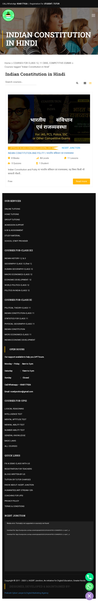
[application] (49, 546)
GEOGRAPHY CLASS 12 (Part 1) (18, 264)
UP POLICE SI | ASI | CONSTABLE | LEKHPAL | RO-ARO (33, 148)
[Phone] (89, 577)
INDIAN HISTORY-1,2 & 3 (15, 258)
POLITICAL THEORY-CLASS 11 (18, 308)
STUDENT (48, 4)
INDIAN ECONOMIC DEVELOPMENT (20, 340)
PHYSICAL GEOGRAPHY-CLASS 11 (20, 324)
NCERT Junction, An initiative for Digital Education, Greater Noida (57, 580)
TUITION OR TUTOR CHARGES (18, 479)
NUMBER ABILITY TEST (15, 430)
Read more (81, 181)
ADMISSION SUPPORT (14, 225)
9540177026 (22, 4)
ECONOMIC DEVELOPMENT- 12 (18, 280)
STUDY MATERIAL (12, 235)
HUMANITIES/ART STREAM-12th (19, 490)
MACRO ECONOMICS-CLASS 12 (18, 274)
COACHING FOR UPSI (14, 495)
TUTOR (56, 4)
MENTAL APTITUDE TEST (15, 419)
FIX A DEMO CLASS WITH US (17, 463)
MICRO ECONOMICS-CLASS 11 (18, 334)
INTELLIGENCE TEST (13, 414)
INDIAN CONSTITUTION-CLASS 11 (19, 313)
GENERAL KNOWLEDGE (15, 435)
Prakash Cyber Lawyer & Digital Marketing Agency (26, 593)
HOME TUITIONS (12, 214)
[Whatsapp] (89, 586)
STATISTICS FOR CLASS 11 (16, 318)
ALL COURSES (11, 446)
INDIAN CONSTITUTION (15, 329)
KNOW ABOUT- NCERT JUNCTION (19, 485)
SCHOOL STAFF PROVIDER (16, 241)
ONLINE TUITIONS (12, 209)
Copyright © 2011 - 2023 (15, 580)
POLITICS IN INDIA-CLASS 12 (17, 290)
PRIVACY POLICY (12, 501)
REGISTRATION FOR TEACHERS (18, 469)
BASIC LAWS (10, 441)
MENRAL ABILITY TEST (14, 425)
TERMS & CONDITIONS (14, 506)
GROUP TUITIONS (12, 219)
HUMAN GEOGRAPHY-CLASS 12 (19, 269)
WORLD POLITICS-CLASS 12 (17, 285)
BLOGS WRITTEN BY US (15, 474)
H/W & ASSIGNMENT (14, 230)
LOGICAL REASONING (14, 409)
